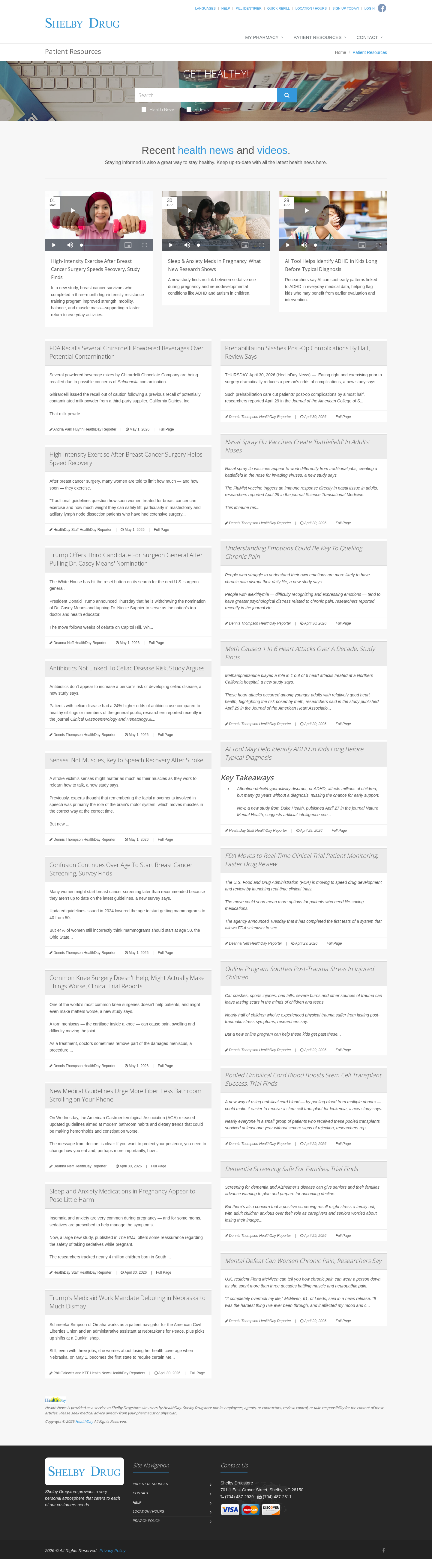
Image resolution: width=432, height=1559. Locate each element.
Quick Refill (278, 8)
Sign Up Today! (345, 8)
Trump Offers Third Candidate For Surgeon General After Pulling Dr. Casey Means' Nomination (126, 559)
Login (369, 8)
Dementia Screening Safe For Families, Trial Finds (291, 1169)
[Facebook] (383, 1550)
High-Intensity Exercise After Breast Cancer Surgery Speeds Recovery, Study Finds (95, 269)
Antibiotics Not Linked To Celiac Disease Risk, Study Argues (127, 668)
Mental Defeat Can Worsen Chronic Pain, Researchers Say (303, 1261)
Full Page (166, 429)
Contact (367, 37)
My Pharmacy (261, 37)
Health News (159, 109)
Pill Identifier (248, 8)
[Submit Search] (287, 95)
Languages (205, 8)
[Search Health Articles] (206, 95)
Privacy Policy (146, 1520)
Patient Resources (318, 37)
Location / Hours (311, 8)
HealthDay (84, 1421)
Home (340, 52)
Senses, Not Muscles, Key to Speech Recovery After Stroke (126, 760)
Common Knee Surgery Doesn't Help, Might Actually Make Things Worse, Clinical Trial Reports (127, 982)
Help (225, 8)
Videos (198, 109)
